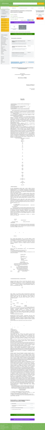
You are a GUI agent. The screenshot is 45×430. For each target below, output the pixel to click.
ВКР (21, 426)
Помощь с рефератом (3, 25)
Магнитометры (14, 403)
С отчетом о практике (3, 20)
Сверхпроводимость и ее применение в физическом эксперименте (19, 405)
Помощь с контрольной (4, 27)
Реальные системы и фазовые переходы (17, 407)
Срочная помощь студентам (4, 30)
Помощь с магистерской (4, 22)
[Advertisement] (5, 76)
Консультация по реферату (15, 427)
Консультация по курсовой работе (16, 425)
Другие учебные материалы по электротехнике (22, 419)
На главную (3, 10)
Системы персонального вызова (16, 409)
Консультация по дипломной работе (16, 426)
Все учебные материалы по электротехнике (22, 22)
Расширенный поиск (15, 5)
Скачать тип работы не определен (14, 29)
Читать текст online (22, 28)
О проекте (1, 0)
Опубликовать (4, 13)
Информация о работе (32, 403)
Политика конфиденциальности (4, 427)
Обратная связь (2, 425)
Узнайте (40, 18)
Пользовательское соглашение (4, 426)
